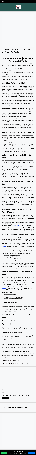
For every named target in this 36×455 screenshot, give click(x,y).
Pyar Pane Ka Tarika (15, 360)
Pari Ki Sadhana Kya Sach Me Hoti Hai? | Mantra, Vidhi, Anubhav (15, 363)
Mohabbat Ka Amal (6, 360)
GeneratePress (24, 453)
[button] (33, 1)
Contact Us (21, 451)
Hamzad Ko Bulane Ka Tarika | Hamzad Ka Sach (12, 361)
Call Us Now (31, 452)
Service (17, 451)
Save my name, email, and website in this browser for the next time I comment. (18, 395)
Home (14, 451)
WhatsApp (4, 452)
